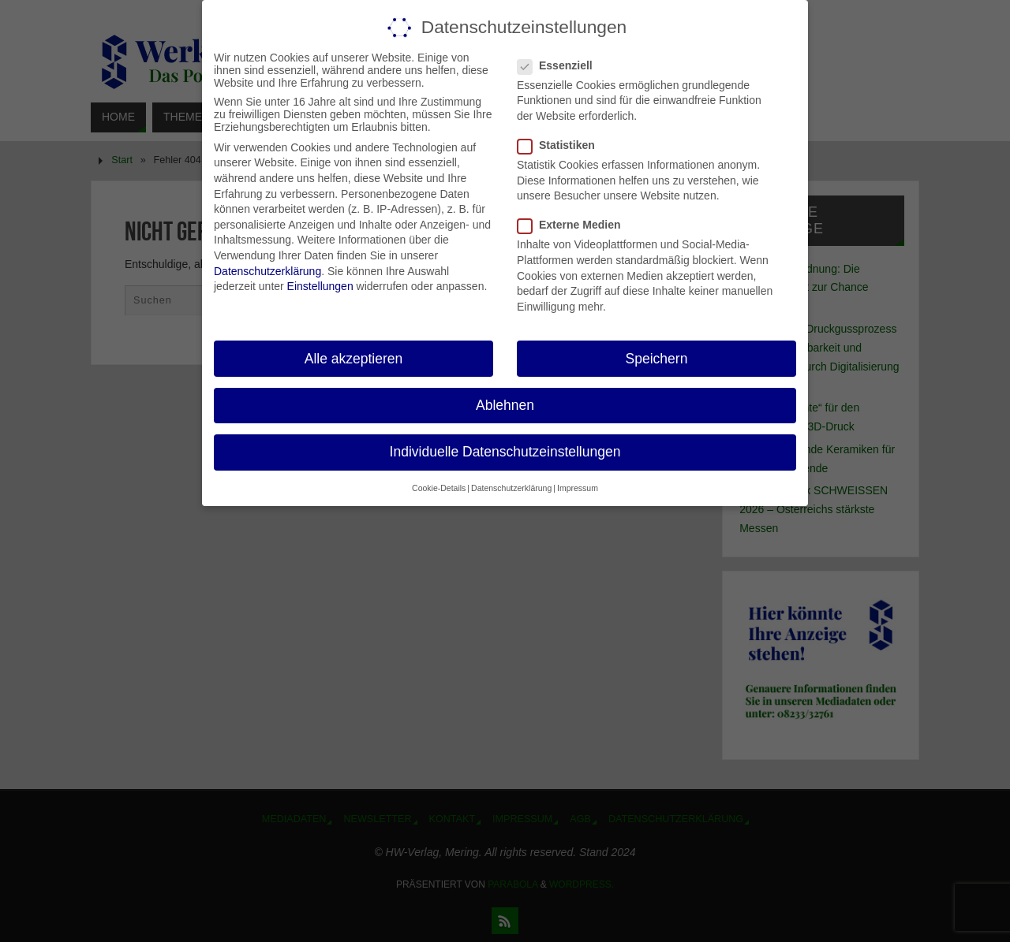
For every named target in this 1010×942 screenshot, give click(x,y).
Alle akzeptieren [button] (354, 358)
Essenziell (561, 64)
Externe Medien (575, 224)
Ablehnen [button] (505, 404)
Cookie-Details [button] (439, 488)
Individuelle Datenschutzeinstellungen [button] (505, 451)
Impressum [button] (577, 488)
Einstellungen (320, 286)
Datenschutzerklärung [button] (511, 488)
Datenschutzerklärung (267, 270)
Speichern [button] (657, 358)
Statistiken (562, 145)
